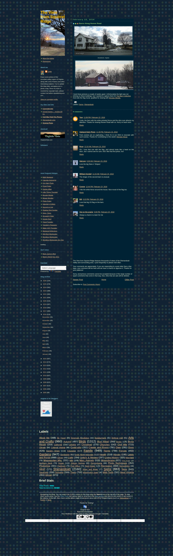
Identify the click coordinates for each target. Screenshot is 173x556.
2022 (45, 294)
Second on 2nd (48, 207)
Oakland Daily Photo (87, 132)
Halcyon (82, 161)
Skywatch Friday (48, 216)
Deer (118, 447)
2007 (45, 385)
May (44, 341)
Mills (71, 460)
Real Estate (90, 466)
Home (104, 280)
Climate (42, 447)
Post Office (75, 466)
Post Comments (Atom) (91, 284)
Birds (82, 441)
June (44, 337)
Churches (105, 444)
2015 (45, 358)
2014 (45, 362)
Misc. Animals (86, 460)
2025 (45, 284)
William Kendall (85, 174)
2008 (45, 382)
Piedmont (61, 466)
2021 (45, 297)
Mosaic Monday (48, 198)
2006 (45, 389)
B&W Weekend (48, 177)
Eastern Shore (53, 451)
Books (119, 442)
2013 (45, 365)
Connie (82, 187)
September (46, 327)
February (45, 351)
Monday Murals (48, 195)
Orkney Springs (78, 463)
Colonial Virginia (58, 447)
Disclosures (47, 61)
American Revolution (80, 438)
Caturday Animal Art (49, 180)
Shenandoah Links (49, 120)
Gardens (45, 454)
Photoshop (44, 466)
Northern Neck (45, 463)
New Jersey (126, 460)
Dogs (131, 447)
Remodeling (124, 466)
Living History (112, 457)
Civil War (122, 444)
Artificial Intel (117, 438)
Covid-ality (76, 447)
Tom (81, 117)
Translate (55, 271)
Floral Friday (47, 186)
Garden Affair (47, 189)
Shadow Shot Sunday (50, 210)
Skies (124, 469)
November (46, 320)
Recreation (106, 466)
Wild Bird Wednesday (50, 234)
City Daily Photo (48, 183)
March (44, 347)
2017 (45, 311)
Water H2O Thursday (50, 228)
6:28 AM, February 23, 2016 (97, 161)
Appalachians (100, 438)
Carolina (72, 445)
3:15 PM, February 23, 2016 (93, 199)
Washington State (90, 472)
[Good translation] (80, 517)
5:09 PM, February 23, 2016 (104, 212)
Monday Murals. (115, 98)
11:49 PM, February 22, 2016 (107, 132)
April (44, 344)
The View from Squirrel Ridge (53, 16)
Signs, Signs (47, 213)
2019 (45, 304)
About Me (44, 437)
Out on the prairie (86, 212)
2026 (45, 281)
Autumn (67, 441)
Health (102, 454)
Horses (117, 454)
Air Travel (61, 438)
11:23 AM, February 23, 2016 (103, 174)
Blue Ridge (103, 441)
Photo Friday (47, 201)
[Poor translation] (89, 517)
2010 (45, 375)
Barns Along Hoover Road (90, 23)
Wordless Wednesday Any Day (53, 240)
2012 (45, 369)
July (44, 334)
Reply (81, 125)
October (45, 324)
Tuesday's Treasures (50, 225)
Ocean (61, 463)
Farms (81, 104)
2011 (45, 372)
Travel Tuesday (48, 222)
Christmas (86, 444)
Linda (50, 71)
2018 (45, 307)
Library (60, 458)
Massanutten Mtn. (53, 460)
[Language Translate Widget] (54, 268)
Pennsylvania (96, 463)
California (58, 445)
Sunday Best (47, 219)
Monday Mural (122, 137)
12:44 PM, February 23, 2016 (96, 187)
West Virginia (127, 472)
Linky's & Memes (89, 457)
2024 (45, 287)
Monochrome (108, 460)
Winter (48, 475)
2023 (45, 291)
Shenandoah (89, 104)
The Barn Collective (123, 96)
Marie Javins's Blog (49, 254)
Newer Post (78, 280)
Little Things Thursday (50, 192)
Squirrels (43, 472)
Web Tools (108, 472)
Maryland (130, 458)
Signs (107, 469)
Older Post (129, 280)
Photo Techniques (117, 463)
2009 (45, 379)
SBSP (42, 469)
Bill (80, 199)
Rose (81, 147)
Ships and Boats (90, 469)
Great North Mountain (84, 455)
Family (88, 450)
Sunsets (59, 472)
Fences (123, 450)
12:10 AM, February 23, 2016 (95, 147)
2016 (45, 314)
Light (70, 457)
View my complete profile (49, 99)
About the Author (48, 58)
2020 (45, 301)
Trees (73, 472)
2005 (45, 392)
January (45, 354)
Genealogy (65, 455)
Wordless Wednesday (50, 237)
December (46, 317)
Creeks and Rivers (99, 447)
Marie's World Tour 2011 (51, 257)
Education (71, 451)
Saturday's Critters (49, 204)
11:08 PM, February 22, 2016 (94, 117)
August (45, 330)
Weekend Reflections (50, 231)
